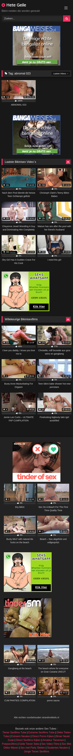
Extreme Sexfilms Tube (41, 732)
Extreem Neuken (20, 736)
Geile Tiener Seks (29, 744)
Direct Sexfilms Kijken (28, 740)
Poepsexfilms (9, 744)
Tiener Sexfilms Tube (14, 732)
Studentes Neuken (57, 747)
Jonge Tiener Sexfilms (36, 751)
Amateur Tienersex (53, 740)
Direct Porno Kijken (43, 736)
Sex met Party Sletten (32, 747)
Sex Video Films (50, 744)
